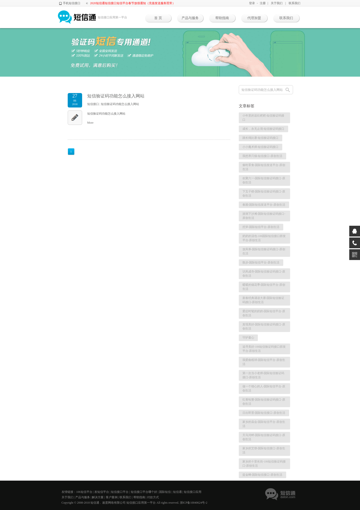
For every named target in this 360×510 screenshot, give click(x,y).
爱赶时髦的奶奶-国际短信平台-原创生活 (263, 313)
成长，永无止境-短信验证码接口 (263, 128)
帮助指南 (222, 18)
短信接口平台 (120, 492)
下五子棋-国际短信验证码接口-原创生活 (263, 193)
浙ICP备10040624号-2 (193, 502)
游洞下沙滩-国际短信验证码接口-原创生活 (263, 216)
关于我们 (277, 3)
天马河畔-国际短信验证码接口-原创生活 (263, 437)
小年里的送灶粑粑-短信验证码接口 (263, 117)
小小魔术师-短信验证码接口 (260, 147)
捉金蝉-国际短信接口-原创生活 (262, 474)
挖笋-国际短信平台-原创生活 (261, 227)
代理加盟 (254, 18)
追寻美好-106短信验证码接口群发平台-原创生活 (264, 349)
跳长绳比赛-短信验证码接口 (260, 138)
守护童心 (248, 337)
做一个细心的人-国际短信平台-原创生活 (263, 388)
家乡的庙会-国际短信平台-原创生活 (263, 424)
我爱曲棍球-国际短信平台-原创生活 (263, 362)
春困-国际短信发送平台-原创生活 (263, 204)
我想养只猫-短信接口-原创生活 (262, 156)
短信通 (177, 492)
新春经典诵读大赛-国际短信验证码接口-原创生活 (263, 300)
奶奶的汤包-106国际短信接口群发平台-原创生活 (264, 238)
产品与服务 (190, 18)
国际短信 (165, 492)
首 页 (158, 18)
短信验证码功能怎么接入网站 (115, 96)
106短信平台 (84, 492)
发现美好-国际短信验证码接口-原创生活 (263, 326)
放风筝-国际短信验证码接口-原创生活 (263, 251)
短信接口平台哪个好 (144, 492)
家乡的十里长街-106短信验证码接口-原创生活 (264, 463)
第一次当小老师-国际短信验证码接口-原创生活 (263, 375)
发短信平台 (101, 492)
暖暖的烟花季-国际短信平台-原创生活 (263, 287)
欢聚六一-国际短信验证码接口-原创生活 (263, 180)
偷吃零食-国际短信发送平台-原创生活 (263, 167)
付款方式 (153, 497)
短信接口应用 (192, 492)
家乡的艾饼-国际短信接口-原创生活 (263, 450)
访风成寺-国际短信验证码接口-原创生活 (263, 273)
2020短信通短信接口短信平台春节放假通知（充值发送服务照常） (132, 3)
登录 (252, 3)
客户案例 (112, 497)
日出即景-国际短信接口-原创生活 (263, 413)
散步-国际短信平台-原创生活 (261, 262)
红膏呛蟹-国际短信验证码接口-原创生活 (263, 401)
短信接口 (93, 104)
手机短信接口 (71, 3)
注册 (263, 3)
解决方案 (98, 497)
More (90, 122)
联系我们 (294, 3)
